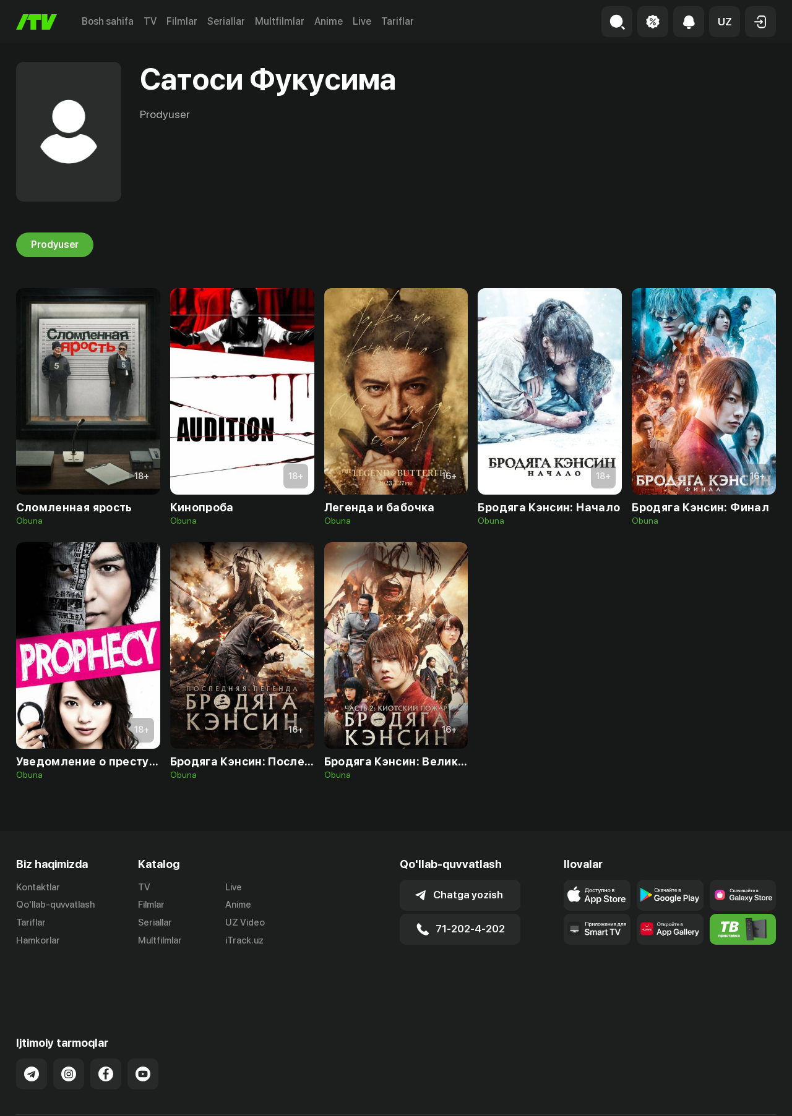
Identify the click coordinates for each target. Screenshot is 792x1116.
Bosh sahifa (108, 21)
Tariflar (397, 21)
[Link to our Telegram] (31, 1030)
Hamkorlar (38, 940)
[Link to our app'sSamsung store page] (743, 895)
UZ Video (245, 922)
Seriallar (226, 21)
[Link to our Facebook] (105, 1030)
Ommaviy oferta (656, 1093)
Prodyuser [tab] (54, 244)
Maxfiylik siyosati (740, 1093)
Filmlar (181, 21)
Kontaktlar (38, 887)
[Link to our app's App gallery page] (670, 929)
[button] (724, 21)
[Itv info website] (743, 929)
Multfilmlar (279, 21)
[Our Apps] (597, 929)
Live (362, 21)
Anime (328, 21)
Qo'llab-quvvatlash (55, 904)
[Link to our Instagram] (68, 1030)
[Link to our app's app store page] (597, 895)
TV (150, 21)
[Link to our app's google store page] (670, 895)
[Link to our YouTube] (142, 1030)
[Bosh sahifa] (36, 22)
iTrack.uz (244, 940)
